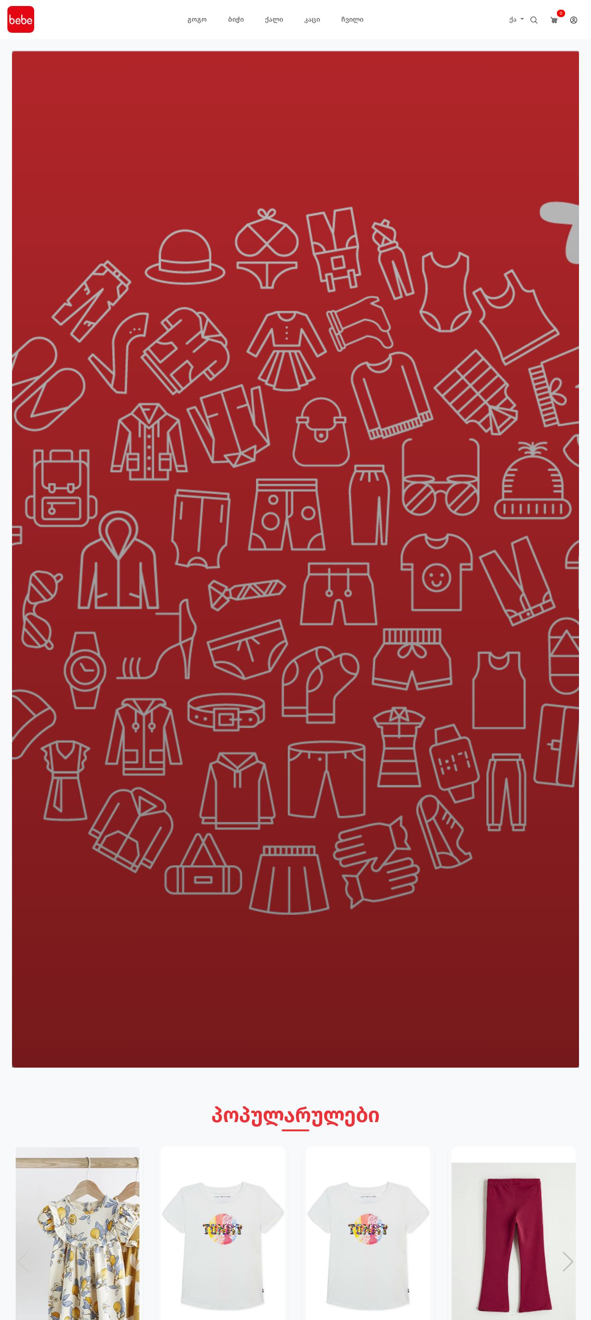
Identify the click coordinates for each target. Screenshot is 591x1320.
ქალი (274, 19)
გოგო (197, 19)
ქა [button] (514, 19)
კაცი (312, 19)
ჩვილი (352, 19)
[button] (568, 1262)
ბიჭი (236, 19)
